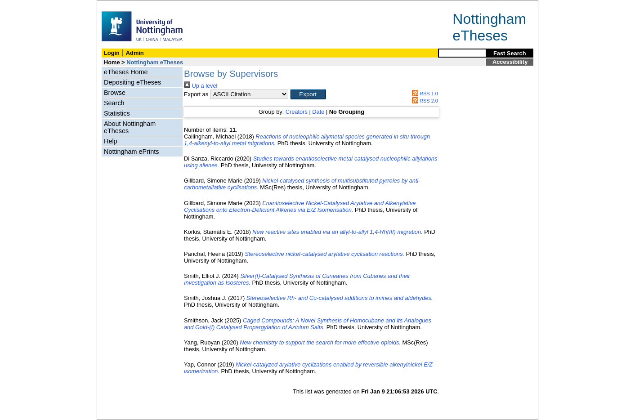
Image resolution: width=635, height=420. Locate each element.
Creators (297, 111)
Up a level (200, 85)
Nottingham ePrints (131, 151)
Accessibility (510, 61)
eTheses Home (126, 72)
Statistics (117, 113)
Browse (114, 92)
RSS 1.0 (423, 93)
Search (114, 103)
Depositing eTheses (132, 82)
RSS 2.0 (423, 100)
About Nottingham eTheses (130, 127)
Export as (196, 94)
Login (112, 52)
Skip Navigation (116, 5)
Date (318, 111)
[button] (308, 94)
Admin (135, 52)
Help (110, 141)
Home (112, 62)
